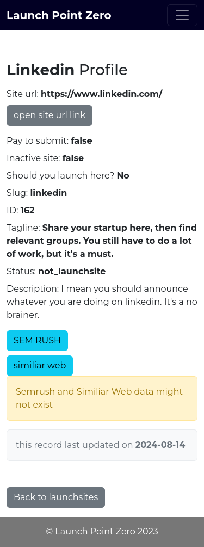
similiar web (40, 365)
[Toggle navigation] (182, 15)
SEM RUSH (37, 340)
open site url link (49, 115)
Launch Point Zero (59, 15)
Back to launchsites (56, 497)
